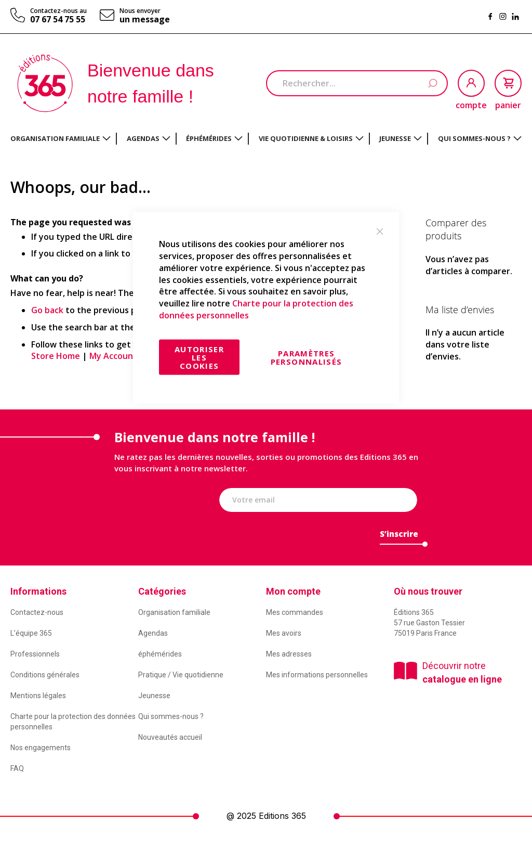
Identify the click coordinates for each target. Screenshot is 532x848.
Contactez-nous (36, 612)
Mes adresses (289, 654)
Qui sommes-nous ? (171, 716)
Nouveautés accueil (170, 737)
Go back (47, 310)
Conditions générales (44, 675)
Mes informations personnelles (317, 675)
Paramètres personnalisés (306, 357)
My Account (113, 356)
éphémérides (160, 654)
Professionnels (35, 654)
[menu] (266, 139)
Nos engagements (40, 747)
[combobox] (357, 83)
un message (144, 19)
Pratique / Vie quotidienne (180, 675)
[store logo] (44, 83)
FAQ (17, 768)
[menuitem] (60, 138)
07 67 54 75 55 (57, 19)
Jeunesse (154, 695)
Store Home (55, 356)
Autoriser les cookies (199, 356)
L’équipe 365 (31, 633)
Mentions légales (38, 695)
